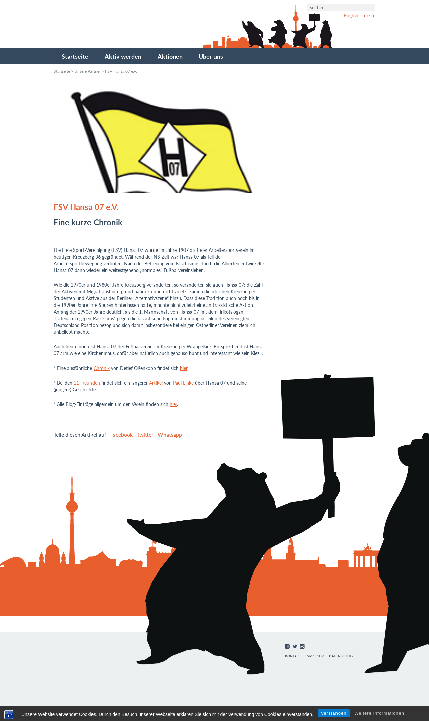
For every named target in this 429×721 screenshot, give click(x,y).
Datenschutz (341, 656)
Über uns (211, 56)
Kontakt (293, 656)
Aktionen (170, 56)
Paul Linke (183, 383)
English (351, 15)
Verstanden (334, 713)
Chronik (102, 368)
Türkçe (368, 15)
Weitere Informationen (379, 713)
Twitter (145, 434)
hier (183, 368)
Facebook (121, 434)
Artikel (156, 383)
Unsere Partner (87, 71)
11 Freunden (87, 383)
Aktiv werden (123, 56)
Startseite (75, 56)
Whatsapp (170, 434)
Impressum (315, 656)
